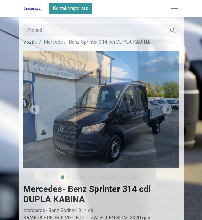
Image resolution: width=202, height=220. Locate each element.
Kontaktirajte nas (70, 8)
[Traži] (172, 30)
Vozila (30, 42)
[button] (35, 109)
